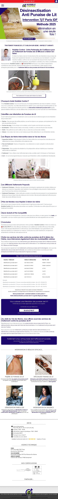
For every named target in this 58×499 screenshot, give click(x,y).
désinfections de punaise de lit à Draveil (12, 250)
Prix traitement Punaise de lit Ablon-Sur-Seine (29, 95)
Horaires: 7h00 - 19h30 (19, 429)
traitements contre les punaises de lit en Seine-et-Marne (30, 330)
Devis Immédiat (29, 39)
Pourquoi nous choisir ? (19, 435)
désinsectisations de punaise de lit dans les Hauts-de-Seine (17, 325)
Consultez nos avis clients (20, 437)
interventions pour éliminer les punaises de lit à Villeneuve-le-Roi (38, 241)
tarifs (52, 215)
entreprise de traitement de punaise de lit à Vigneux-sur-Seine (18, 252)
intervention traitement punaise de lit (39, 107)
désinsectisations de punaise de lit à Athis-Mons (22, 243)
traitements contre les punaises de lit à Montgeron (34, 248)
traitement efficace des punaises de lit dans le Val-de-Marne (36, 67)
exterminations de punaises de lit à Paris (36, 323)
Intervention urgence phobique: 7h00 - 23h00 (25, 431)
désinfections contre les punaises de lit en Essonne (15, 331)
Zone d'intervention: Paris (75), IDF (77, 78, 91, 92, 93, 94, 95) (23, 427)
